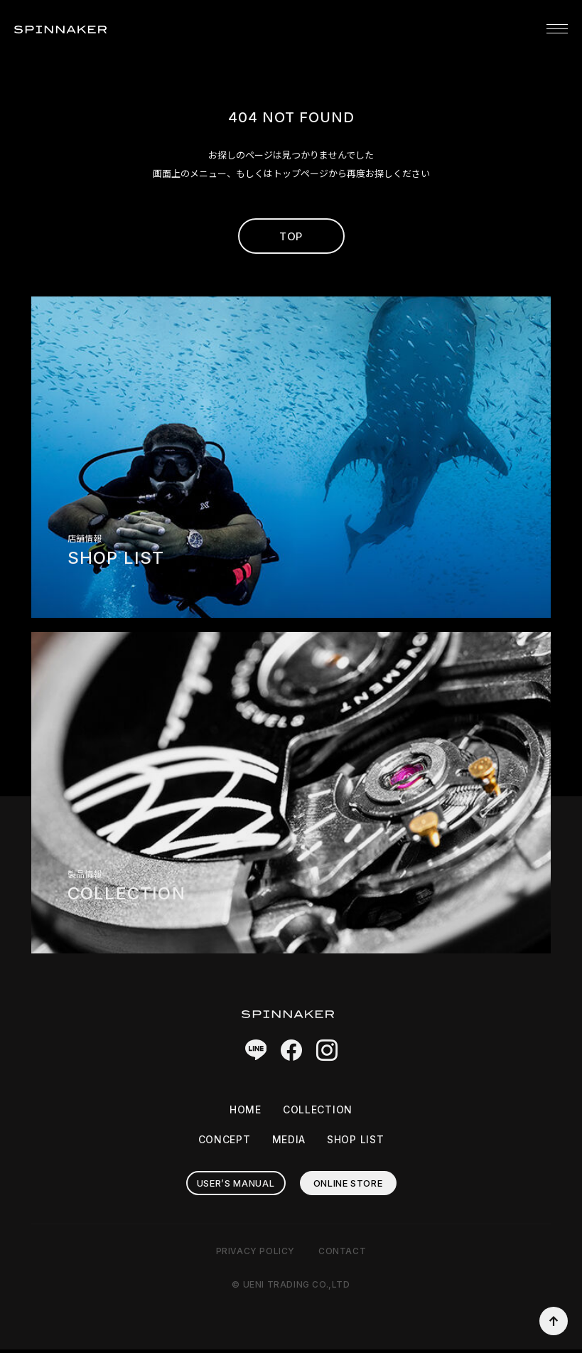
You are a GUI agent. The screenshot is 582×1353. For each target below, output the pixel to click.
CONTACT (342, 1254)
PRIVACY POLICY (255, 1254)
